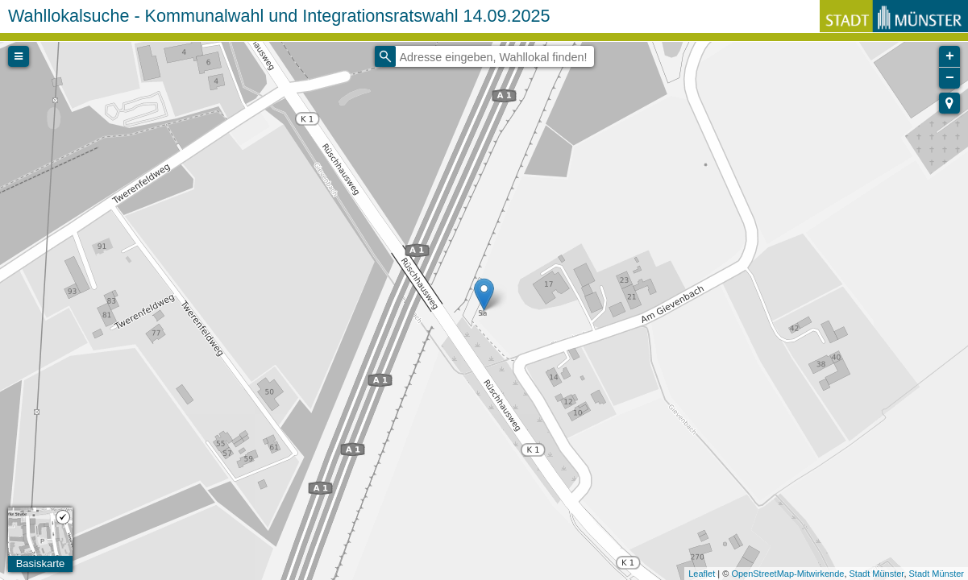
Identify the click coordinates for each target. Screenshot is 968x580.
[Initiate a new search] (385, 56)
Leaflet (701, 573)
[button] (949, 103)
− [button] (949, 78)
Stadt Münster (877, 573)
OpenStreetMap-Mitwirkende (787, 573)
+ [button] (949, 56)
